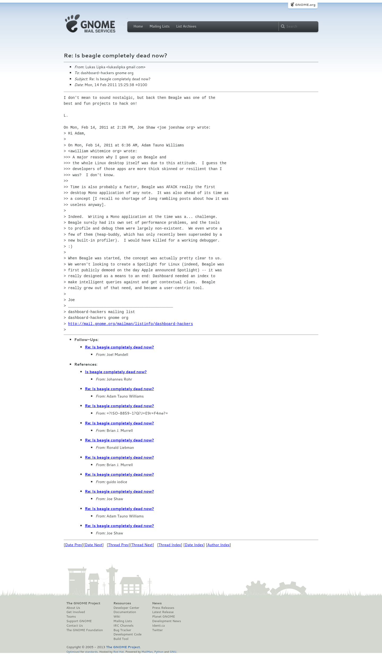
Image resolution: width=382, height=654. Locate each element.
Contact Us (74, 625)
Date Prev (73, 544)
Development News (166, 621)
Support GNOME (79, 621)
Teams (71, 616)
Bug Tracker (122, 630)
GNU (173, 651)
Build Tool (121, 639)
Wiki (117, 616)
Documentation (125, 612)
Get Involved (75, 612)
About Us (73, 608)
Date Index (194, 544)
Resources (122, 603)
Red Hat (118, 651)
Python (158, 651)
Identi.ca (158, 625)
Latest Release (162, 612)
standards (91, 651)
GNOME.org (305, 4)
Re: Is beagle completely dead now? (119, 347)
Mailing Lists (159, 26)
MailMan (147, 651)
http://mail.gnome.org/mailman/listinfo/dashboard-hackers (130, 323)
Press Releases (163, 608)
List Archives (186, 26)
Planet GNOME (163, 616)
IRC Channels (124, 625)
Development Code (128, 634)
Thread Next (142, 544)
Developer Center (126, 608)
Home (138, 26)
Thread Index (170, 544)
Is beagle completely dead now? (116, 371)
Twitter (157, 630)
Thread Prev (118, 544)
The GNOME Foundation (84, 630)
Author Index (218, 544)
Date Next (93, 544)
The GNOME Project (83, 603)
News (157, 603)
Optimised (73, 651)
